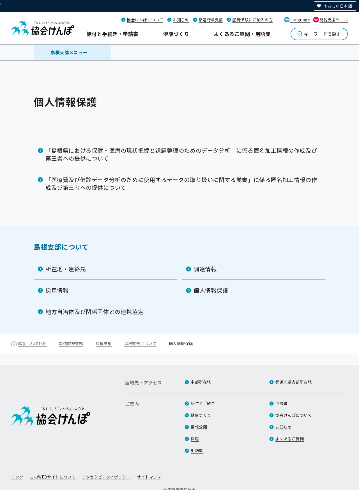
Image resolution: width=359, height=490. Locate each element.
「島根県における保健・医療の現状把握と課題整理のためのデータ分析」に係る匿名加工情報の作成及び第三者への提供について (181, 154)
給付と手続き (203, 403)
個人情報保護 (211, 290)
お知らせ (181, 19)
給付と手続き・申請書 (113, 33)
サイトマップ (149, 477)
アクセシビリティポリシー (106, 477)
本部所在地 (201, 382)
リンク (17, 477)
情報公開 (199, 427)
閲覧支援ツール (333, 19)
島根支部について (61, 247)
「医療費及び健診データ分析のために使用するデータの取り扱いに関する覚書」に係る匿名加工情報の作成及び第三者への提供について (181, 184)
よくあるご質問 (289, 438)
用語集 (197, 450)
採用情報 (56, 290)
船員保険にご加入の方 (252, 19)
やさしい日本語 (338, 6)
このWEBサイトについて (52, 477)
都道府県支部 (211, 19)
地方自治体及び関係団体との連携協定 (94, 311)
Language (300, 19)
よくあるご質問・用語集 (242, 33)
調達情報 (205, 269)
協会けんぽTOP (32, 343)
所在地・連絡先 (65, 269)
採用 (195, 438)
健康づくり (176, 33)
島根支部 (104, 343)
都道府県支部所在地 (293, 382)
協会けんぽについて (145, 19)
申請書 (281, 403)
